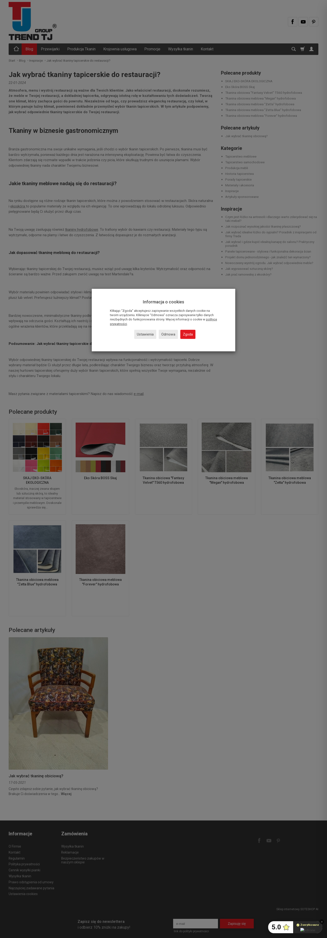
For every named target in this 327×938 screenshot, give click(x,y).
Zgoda (188, 334)
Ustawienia (145, 334)
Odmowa (168, 334)
